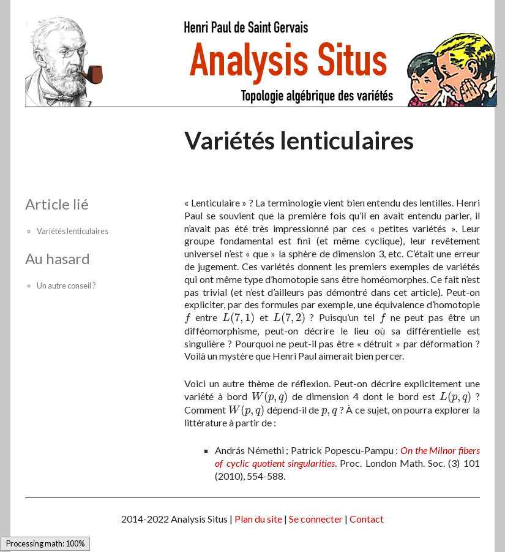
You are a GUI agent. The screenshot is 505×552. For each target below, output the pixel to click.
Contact (367, 518)
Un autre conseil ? (66, 285)
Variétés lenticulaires (72, 231)
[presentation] (187, 317)
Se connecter (316, 518)
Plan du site (258, 518)
